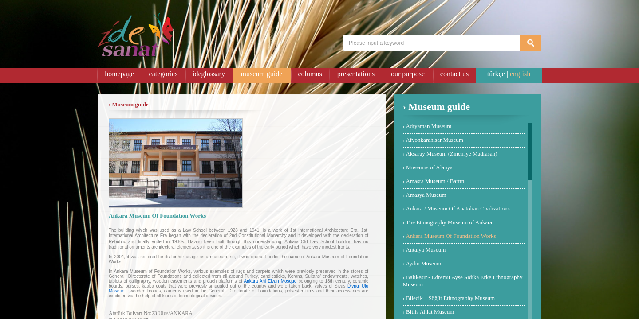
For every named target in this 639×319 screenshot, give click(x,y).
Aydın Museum (423, 263)
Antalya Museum (426, 249)
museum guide (262, 74)
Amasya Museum (426, 194)
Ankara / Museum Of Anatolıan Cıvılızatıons (457, 208)
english (520, 74)
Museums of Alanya (429, 167)
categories (163, 74)
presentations (356, 74)
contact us (454, 74)
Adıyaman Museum (428, 126)
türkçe (496, 74)
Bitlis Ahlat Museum (430, 311)
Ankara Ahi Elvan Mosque (270, 281)
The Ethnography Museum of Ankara (449, 222)
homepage (119, 74)
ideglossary (209, 74)
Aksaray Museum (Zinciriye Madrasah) (451, 153)
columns (310, 74)
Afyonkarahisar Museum (434, 139)
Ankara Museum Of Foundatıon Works (451, 236)
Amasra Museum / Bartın (435, 181)
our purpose (408, 74)
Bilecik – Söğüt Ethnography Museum (450, 298)
